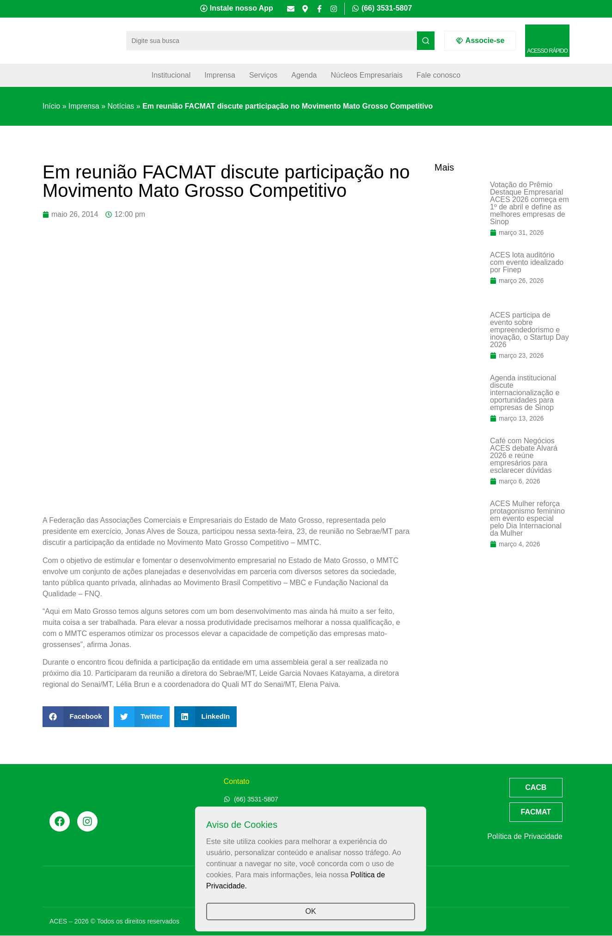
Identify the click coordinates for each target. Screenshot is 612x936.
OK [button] (310, 911)
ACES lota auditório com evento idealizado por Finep (526, 262)
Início (51, 106)
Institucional (171, 75)
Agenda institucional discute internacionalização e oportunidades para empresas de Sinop (524, 392)
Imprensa (219, 75)
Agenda (304, 75)
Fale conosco (438, 75)
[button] (76, 716)
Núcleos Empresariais (366, 75)
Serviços (263, 75)
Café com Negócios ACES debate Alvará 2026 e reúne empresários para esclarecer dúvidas (523, 455)
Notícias (121, 106)
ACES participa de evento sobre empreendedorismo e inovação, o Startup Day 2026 (529, 330)
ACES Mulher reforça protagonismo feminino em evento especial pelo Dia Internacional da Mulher (527, 518)
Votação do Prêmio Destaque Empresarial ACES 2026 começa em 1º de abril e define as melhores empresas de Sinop (529, 203)
